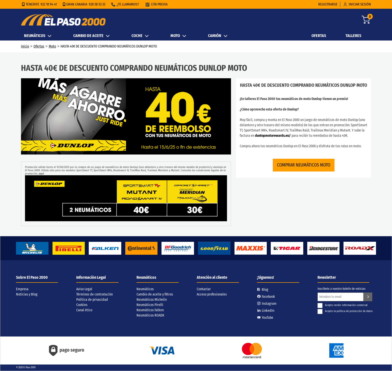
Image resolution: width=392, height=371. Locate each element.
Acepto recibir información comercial (343, 305)
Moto (52, 46)
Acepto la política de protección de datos (345, 311)
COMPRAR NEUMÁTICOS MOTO (303, 165)
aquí (41, 173)
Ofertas (39, 46)
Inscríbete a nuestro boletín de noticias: (342, 288)
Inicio (25, 46)
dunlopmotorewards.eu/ (273, 136)
